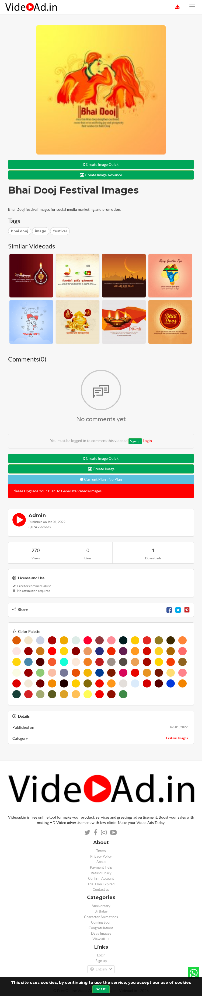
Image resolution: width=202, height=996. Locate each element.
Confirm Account (101, 878)
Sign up (135, 441)
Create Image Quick (101, 164)
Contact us (101, 890)
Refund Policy (101, 873)
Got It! (101, 989)
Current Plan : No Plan (101, 479)
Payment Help (101, 867)
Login (147, 441)
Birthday (101, 911)
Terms (101, 851)
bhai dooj (19, 231)
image (40, 231)
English (101, 969)
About (101, 862)
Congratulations (101, 928)
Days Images (101, 933)
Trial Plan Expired (101, 884)
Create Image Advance (101, 175)
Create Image (101, 469)
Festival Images (177, 738)
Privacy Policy (101, 856)
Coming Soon (101, 922)
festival (60, 231)
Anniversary (101, 906)
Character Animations (101, 917)
